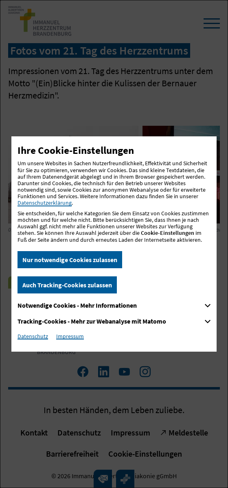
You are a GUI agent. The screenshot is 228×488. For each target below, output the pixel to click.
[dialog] (114, 244)
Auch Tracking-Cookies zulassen (67, 285)
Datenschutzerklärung (45, 202)
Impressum (70, 336)
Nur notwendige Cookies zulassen (69, 260)
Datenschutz (33, 336)
